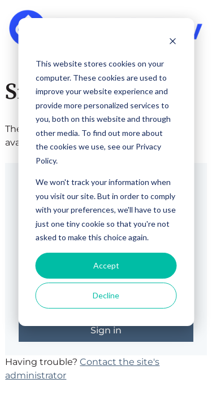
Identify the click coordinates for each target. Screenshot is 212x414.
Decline (106, 295)
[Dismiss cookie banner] (172, 43)
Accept (106, 265)
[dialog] (106, 172)
